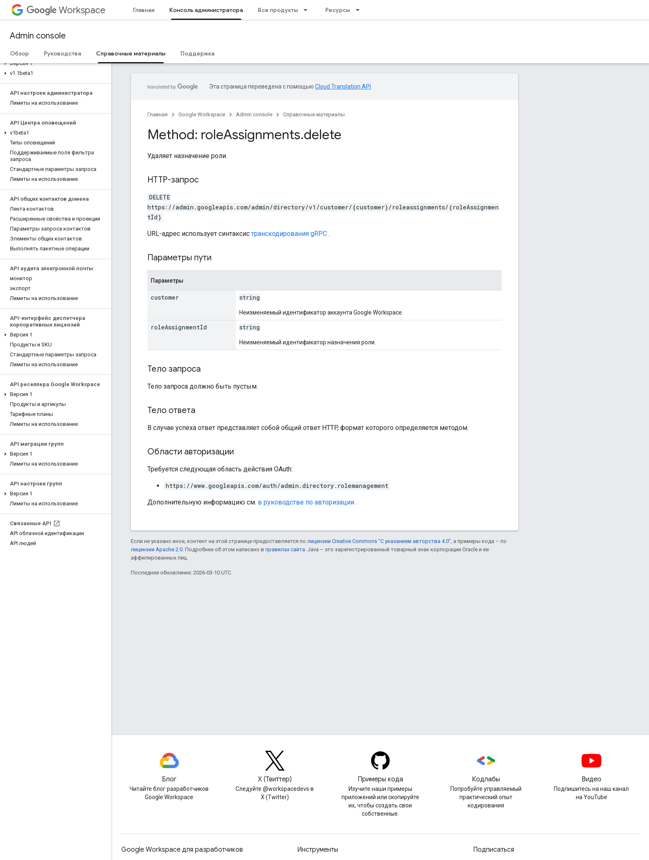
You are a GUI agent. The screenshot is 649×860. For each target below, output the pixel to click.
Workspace (66, 10)
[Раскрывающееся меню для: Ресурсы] (360, 10)
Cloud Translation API (343, 86)
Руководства (62, 53)
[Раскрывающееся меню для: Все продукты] (308, 10)
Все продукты (278, 10)
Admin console (38, 36)
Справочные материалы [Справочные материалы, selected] (131, 53)
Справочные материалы (314, 114)
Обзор (19, 53)
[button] (54, 63)
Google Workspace (201, 114)
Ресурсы (337, 10)
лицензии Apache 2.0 (157, 549)
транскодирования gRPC (289, 234)
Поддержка (197, 53)
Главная (143, 10)
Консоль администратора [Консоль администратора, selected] (206, 10)
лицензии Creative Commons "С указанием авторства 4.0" (379, 541)
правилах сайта (285, 549)
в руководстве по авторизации (306, 502)
